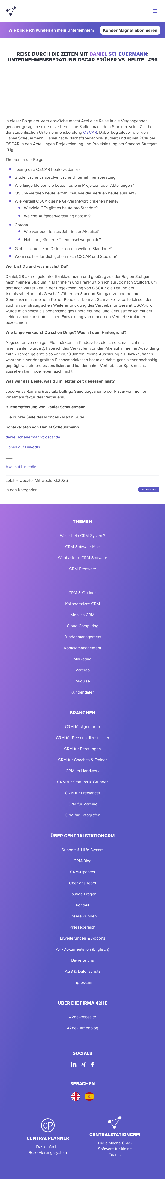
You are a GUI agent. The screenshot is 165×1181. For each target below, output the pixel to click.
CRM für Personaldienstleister (82, 737)
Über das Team (82, 883)
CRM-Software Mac (82, 546)
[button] (154, 11)
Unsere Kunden (82, 916)
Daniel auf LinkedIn (23, 447)
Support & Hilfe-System (83, 850)
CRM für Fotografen (82, 815)
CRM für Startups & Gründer (82, 782)
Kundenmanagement (82, 637)
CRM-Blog (82, 861)
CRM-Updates (82, 872)
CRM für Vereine (82, 804)
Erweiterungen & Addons (82, 938)
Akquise (82, 681)
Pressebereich (82, 927)
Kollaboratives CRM (82, 603)
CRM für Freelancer (82, 793)
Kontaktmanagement (82, 648)
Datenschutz (89, 971)
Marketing (82, 659)
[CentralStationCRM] (114, 1136)
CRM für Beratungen (82, 749)
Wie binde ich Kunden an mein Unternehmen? (51, 30)
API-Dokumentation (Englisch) (82, 949)
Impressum (82, 982)
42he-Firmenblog (82, 1028)
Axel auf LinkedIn (21, 467)
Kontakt (82, 905)
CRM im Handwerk (83, 771)
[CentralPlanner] (48, 1136)
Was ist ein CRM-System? (82, 535)
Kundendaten (83, 692)
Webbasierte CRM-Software (82, 557)
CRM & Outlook (82, 592)
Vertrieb (82, 670)
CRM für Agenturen (82, 726)
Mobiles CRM (82, 615)
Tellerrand (148, 489)
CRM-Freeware (82, 569)
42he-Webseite (82, 1017)
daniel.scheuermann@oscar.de (33, 437)
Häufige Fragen (83, 894)
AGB (69, 971)
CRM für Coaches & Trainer (82, 760)
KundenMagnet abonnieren (130, 30)
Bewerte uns (82, 960)
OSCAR (90, 132)
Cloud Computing (82, 626)
